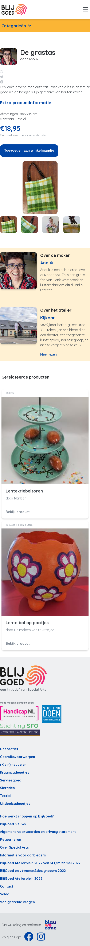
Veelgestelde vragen (17, 902)
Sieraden (7, 788)
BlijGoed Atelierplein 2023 (21, 878)
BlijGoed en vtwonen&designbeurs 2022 (33, 871)
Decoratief (9, 749)
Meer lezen (48, 354)
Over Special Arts (14, 847)
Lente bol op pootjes (27, 622)
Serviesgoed (10, 780)
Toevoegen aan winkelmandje (29, 150)
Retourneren (10, 839)
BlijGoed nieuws (13, 824)
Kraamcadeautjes (14, 772)
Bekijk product (18, 512)
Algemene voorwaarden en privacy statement (38, 832)
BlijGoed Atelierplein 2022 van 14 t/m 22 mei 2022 (40, 863)
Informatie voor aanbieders (23, 855)
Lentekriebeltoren (24, 491)
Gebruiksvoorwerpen (17, 757)
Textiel (5, 796)
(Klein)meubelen (13, 764)
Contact (6, 886)
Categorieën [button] (13, 25)
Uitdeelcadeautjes (15, 803)
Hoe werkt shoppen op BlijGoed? (27, 816)
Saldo (4, 894)
